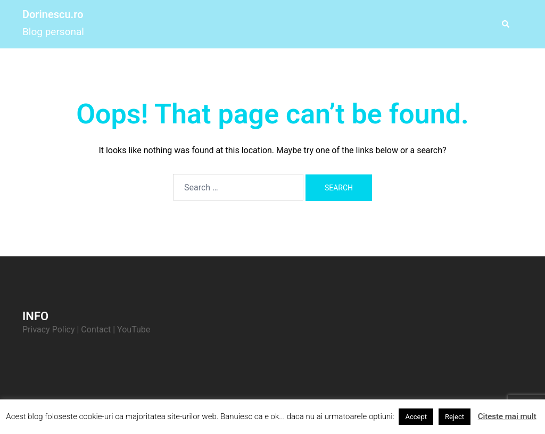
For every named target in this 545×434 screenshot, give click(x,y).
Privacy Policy (48, 329)
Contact (96, 329)
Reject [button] (454, 417)
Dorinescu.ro (52, 14)
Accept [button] (416, 417)
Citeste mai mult (507, 416)
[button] (505, 24)
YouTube (133, 329)
